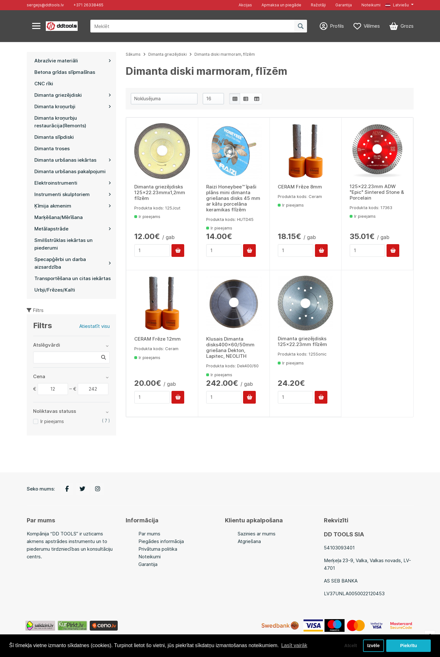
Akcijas (245, 5)
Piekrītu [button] (408, 645)
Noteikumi (371, 5)
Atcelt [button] (350, 645)
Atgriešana (249, 541)
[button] (399, 5)
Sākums (133, 54)
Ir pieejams (52, 421)
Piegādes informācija (161, 541)
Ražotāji (318, 5)
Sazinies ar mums (257, 534)
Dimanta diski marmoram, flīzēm (224, 54)
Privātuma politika (157, 549)
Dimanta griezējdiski (167, 54)
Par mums (149, 534)
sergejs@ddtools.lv (45, 5)
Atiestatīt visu (94, 326)
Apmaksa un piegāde (281, 5)
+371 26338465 (88, 5)
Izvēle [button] (373, 645)
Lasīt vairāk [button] (294, 645)
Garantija (343, 5)
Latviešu (397, 5)
